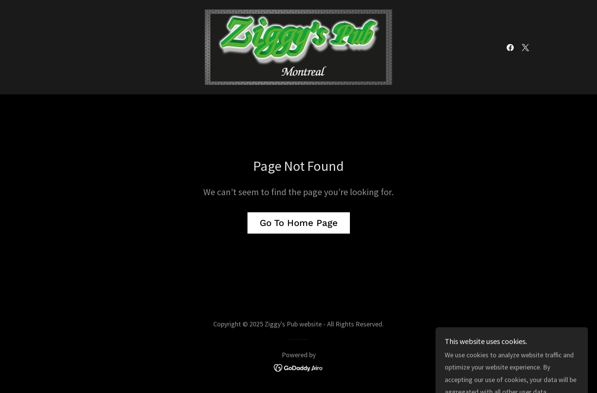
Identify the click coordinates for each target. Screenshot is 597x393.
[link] (299, 46)
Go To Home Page (299, 223)
